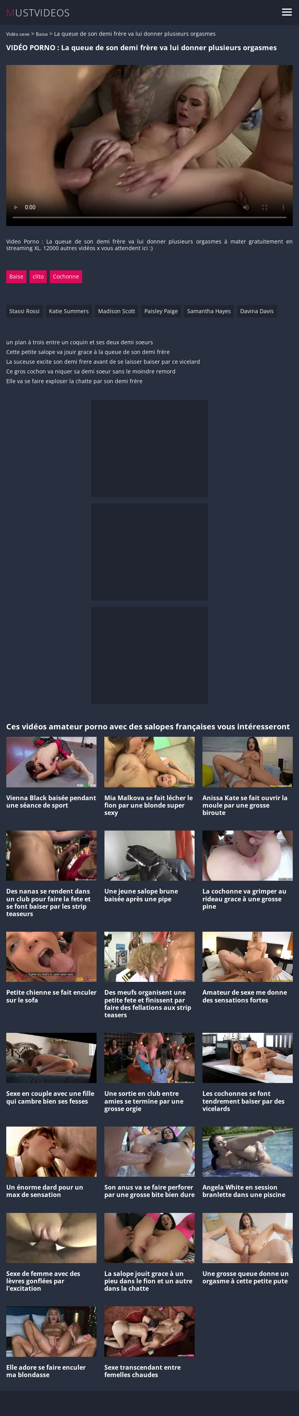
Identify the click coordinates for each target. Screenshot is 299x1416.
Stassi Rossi (24, 311)
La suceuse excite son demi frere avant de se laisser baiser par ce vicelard (103, 362)
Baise (42, 34)
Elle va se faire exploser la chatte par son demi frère (74, 381)
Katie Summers (69, 311)
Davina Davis (257, 311)
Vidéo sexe (18, 34)
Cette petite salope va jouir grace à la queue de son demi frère (88, 352)
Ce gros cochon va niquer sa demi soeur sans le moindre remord (91, 371)
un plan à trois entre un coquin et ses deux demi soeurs (79, 342)
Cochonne (66, 276)
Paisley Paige (161, 311)
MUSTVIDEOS (38, 13)
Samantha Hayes (209, 311)
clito (38, 276)
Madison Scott (116, 311)
